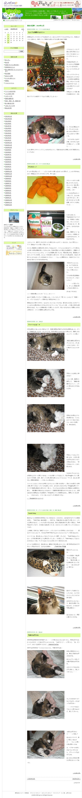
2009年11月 (8, 174)
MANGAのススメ (10, 67)
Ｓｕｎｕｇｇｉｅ (34, 324)
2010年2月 (8, 166)
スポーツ (8, 96)
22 (8, 40)
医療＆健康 (9, 98)
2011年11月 (8, 116)
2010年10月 (8, 147)
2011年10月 (8, 119)
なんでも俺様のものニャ (36, 32)
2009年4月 (8, 190)
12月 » (22, 29)
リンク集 (63, 793)
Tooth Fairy (32, 513)
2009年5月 (8, 188)
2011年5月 (8, 130)
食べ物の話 (9, 103)
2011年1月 (8, 140)
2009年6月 (8, 185)
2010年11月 (8, 145)
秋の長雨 (7, 73)
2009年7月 (8, 183)
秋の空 (7, 62)
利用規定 (27, 793)
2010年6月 (8, 157)
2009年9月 (8, 178)
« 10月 (6, 29)
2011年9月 (8, 121)
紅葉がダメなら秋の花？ (12, 65)
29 (8, 42)
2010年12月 (8, 142)
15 (8, 38)
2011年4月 (8, 133)
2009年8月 (8, 181)
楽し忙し (7, 60)
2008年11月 (8, 202)
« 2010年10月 (31, 779)
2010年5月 (8, 159)
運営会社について (19, 793)
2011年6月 (8, 128)
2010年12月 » (76, 779)
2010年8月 (8, 152)
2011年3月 (8, 135)
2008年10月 (8, 205)
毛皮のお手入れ (33, 635)
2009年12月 (8, 171)
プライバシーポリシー (35, 793)
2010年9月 (8, 150)
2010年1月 (8, 169)
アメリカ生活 (42, 29)
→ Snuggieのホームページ (35, 498)
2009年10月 (8, 176)
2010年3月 (8, 164)
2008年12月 (8, 200)
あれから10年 (9, 76)
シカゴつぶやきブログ (13, 13)
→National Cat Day (53, 644)
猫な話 (48, 29)
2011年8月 (8, 123)
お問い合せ (68, 793)
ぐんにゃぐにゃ (9, 83)
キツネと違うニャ (10, 78)
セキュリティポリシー (47, 793)
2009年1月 (8, 197)
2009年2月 (8, 195)
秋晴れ (7, 80)
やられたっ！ (32, 167)
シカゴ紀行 (9, 94)
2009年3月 (8, 193)
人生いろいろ (10, 105)
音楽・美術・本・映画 (51, 510)
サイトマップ (56, 793)
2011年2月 (8, 138)
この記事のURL (76, 159)
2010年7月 (8, 154)
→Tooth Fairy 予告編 (60, 546)
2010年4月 (8, 162)
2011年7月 (8, 126)
